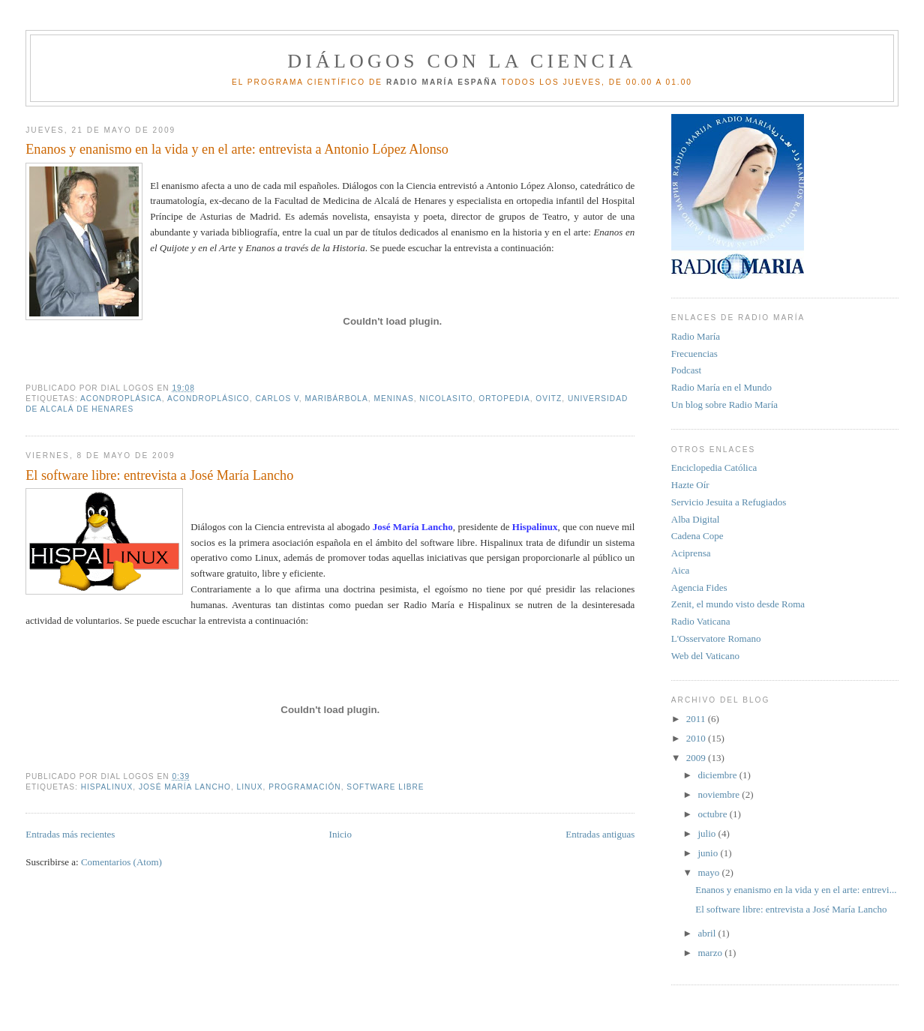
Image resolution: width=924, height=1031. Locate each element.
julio (708, 833)
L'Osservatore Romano (716, 638)
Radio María (695, 336)
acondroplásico (208, 398)
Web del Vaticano (705, 655)
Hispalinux (107, 787)
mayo (710, 872)
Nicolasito (445, 398)
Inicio (340, 834)
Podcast (686, 370)
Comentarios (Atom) (121, 862)
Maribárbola (336, 398)
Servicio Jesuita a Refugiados (728, 502)
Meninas (393, 398)
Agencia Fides (699, 587)
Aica (680, 570)
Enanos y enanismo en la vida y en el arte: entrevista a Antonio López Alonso (237, 149)
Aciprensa (691, 553)
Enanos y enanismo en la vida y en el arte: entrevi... (795, 889)
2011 (697, 718)
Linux (250, 787)
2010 (697, 738)
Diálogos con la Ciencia (462, 61)
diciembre (718, 775)
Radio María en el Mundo (721, 387)
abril (708, 933)
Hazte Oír (690, 484)
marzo (711, 952)
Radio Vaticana (700, 621)
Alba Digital (695, 519)
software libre (385, 787)
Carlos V (276, 398)
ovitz (549, 398)
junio (709, 853)
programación (304, 787)
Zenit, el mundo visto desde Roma (738, 604)
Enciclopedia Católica (714, 467)
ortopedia (504, 398)
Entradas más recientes (70, 834)
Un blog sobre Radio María (724, 404)
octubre (713, 814)
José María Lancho (185, 787)
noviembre (720, 794)
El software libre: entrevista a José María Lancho (159, 475)
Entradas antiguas (600, 834)
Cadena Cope (697, 535)
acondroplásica (121, 398)
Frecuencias (694, 353)
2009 (697, 757)
